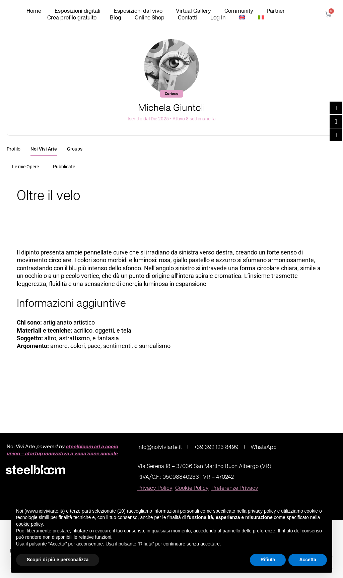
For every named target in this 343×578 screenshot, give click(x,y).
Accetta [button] (307, 559)
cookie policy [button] (29, 524)
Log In (217, 17)
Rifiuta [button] (268, 559)
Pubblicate (64, 166)
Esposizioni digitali (77, 10)
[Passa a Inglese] (242, 17)
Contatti (187, 17)
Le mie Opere (25, 166)
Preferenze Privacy (234, 487)
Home (33, 10)
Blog (115, 17)
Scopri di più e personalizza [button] (57, 559)
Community (238, 10)
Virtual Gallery (193, 10)
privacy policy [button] (262, 511)
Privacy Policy (155, 487)
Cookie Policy (192, 487)
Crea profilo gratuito (71, 17)
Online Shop (149, 17)
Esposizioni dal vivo (138, 10)
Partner (276, 10)
